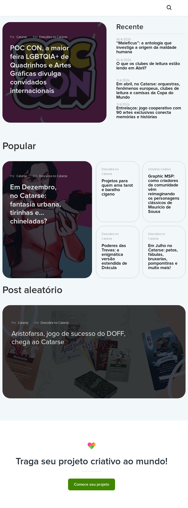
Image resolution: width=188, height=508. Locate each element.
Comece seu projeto (91, 484)
